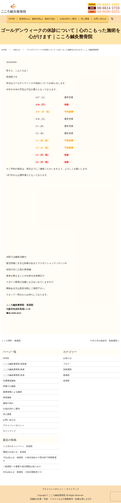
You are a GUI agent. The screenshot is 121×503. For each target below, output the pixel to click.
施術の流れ (49, 19)
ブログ (66, 364)
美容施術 (7, 397)
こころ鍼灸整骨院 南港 (14, 369)
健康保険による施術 (12, 392)
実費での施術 (9, 386)
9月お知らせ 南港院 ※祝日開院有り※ (22, 472)
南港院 (66, 375)
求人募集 (86, 19)
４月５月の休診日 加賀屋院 (103, 341)
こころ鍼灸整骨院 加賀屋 (15, 364)
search (115, 20)
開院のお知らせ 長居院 (14, 452)
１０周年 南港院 (12, 341)
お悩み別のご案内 (68, 19)
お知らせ (16, 50)
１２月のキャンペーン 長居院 (17, 446)
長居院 (66, 381)
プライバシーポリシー (13, 425)
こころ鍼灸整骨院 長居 (14, 375)
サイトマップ (9, 431)
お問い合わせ (101, 19)
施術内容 (35, 19)
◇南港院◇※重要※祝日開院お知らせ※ (22, 466)
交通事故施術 (9, 381)
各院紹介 (22, 19)
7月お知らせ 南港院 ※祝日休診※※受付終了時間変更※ (30, 459)
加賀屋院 (67, 369)
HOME (10, 19)
